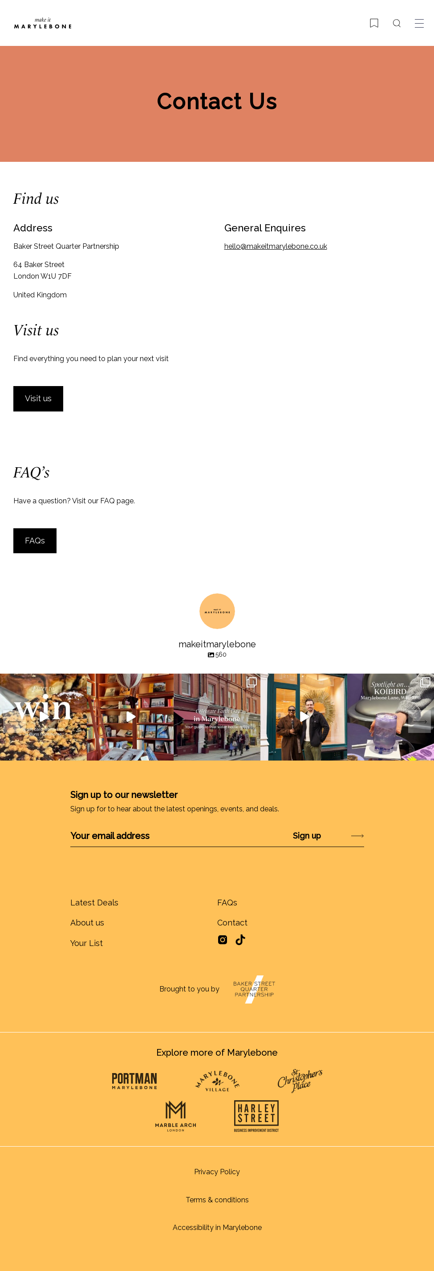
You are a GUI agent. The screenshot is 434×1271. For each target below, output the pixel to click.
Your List (86, 943)
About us (87, 922)
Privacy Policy (217, 1172)
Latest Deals (94, 902)
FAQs (35, 540)
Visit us (38, 398)
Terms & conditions (217, 1200)
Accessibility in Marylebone (217, 1227)
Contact (232, 922)
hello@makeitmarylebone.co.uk (275, 246)
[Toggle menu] (419, 23)
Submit (334, 835)
